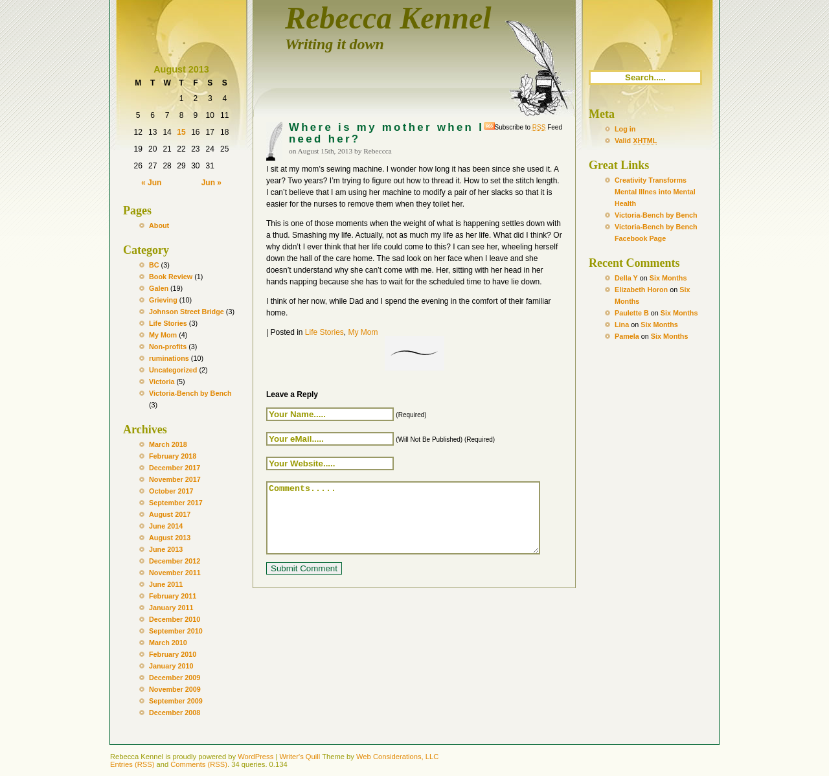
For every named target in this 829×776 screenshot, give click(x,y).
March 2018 (168, 444)
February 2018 (172, 456)
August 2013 (169, 538)
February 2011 (172, 596)
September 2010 (176, 631)
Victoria (161, 381)
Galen (158, 288)
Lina (622, 324)
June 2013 (166, 549)
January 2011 (171, 607)
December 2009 (174, 677)
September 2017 (176, 503)
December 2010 (174, 619)
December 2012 (174, 561)
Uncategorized (173, 370)
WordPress (255, 756)
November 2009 (175, 689)
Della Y (626, 278)
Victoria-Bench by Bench (190, 393)
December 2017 (174, 468)
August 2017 (169, 514)
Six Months (668, 278)
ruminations (169, 358)
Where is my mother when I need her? (386, 133)
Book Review (170, 276)
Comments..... (419, 524)
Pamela (627, 336)
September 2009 (176, 701)
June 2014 (166, 526)
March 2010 (168, 642)
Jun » (211, 182)
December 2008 (174, 712)
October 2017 (171, 491)
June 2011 (166, 584)
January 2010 (171, 666)
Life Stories (168, 323)
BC (154, 265)
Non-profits (168, 346)
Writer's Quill (299, 756)
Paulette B (632, 313)
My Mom (163, 335)
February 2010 (172, 654)
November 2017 (175, 479)
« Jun (151, 182)
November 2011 (175, 572)
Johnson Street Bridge (186, 311)
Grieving (163, 300)
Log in (625, 129)
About (159, 225)
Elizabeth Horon (641, 289)
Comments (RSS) (198, 764)
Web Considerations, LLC (397, 756)
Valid (636, 140)
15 (181, 132)
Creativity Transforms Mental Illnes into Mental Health (655, 191)
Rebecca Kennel (388, 18)
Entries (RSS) (132, 764)
